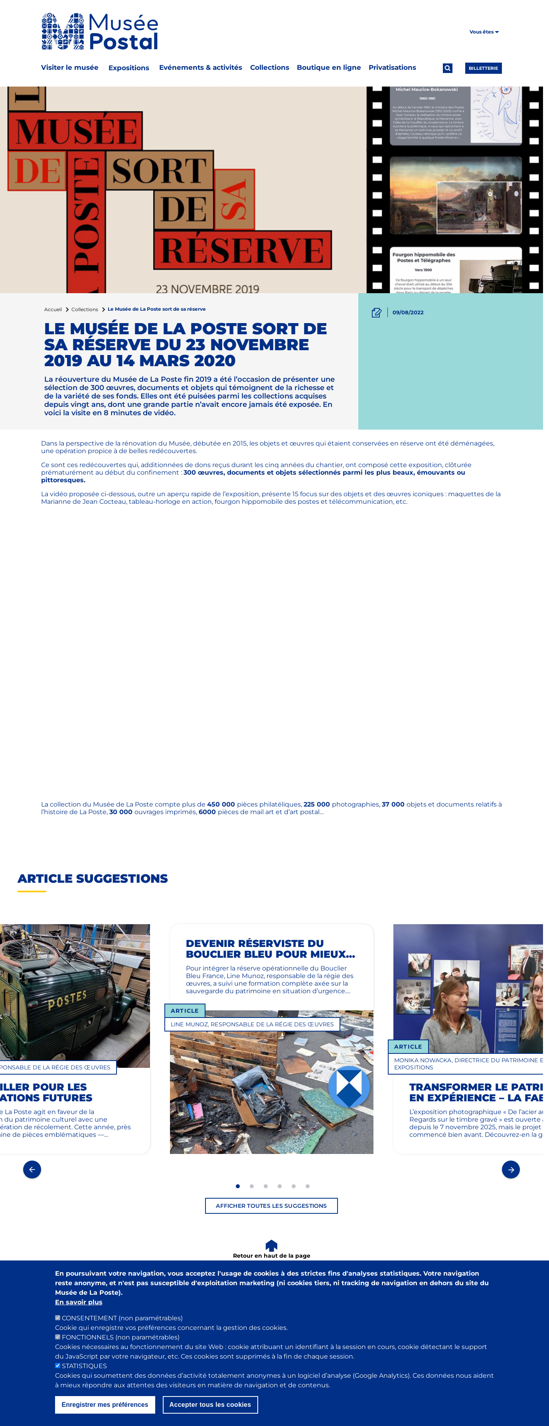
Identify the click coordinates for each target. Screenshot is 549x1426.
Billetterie (483, 68)
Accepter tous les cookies (210, 1404)
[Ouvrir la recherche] (447, 68)
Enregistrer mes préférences (105, 1404)
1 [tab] (238, 1186)
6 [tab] (308, 1186)
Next (511, 1169)
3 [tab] (266, 1186)
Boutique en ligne (329, 67)
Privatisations (392, 67)
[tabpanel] (271, 1051)
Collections (269, 67)
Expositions (129, 68)
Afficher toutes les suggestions (271, 1205)
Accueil (53, 309)
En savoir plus (79, 1302)
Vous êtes (484, 32)
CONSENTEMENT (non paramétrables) (122, 1318)
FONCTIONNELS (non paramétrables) (121, 1337)
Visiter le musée (70, 67)
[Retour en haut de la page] (271, 1249)
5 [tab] (294, 1186)
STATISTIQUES (84, 1366)
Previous (32, 1169)
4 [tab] (280, 1186)
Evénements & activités (200, 67)
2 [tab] (252, 1186)
